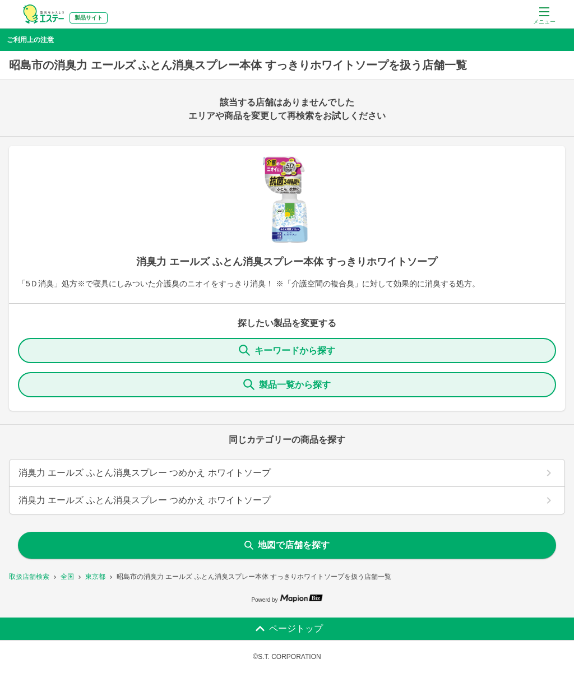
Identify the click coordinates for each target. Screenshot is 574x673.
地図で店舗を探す (287, 545)
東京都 (95, 577)
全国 (67, 577)
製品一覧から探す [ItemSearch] (287, 384)
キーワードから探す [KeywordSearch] (287, 350)
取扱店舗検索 (29, 577)
